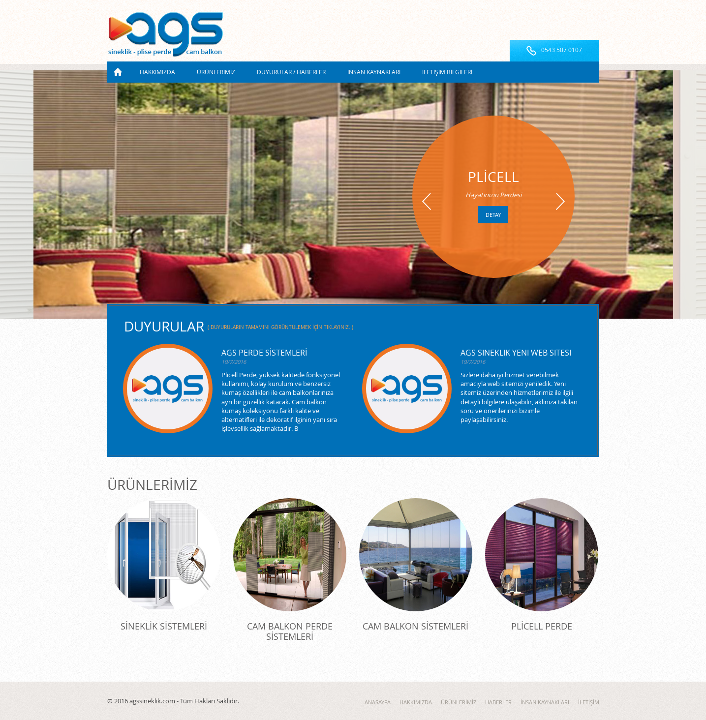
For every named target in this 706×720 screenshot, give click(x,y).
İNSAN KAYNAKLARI (373, 72)
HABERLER (498, 702)
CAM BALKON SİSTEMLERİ (415, 626)
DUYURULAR (238, 326)
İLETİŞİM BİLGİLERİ (447, 72)
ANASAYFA (118, 72)
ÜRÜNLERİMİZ (216, 72)
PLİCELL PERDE (541, 626)
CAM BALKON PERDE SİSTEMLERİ (290, 631)
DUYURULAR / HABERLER (291, 72)
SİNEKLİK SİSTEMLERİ (164, 626)
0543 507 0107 (561, 50)
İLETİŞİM (588, 702)
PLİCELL (493, 177)
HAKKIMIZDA (157, 72)
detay (493, 214)
